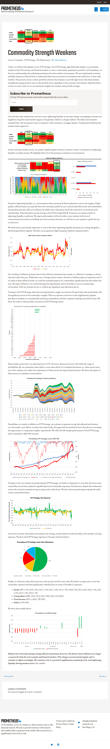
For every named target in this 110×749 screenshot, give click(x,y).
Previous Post (7, 676)
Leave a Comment (15, 60)
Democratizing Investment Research (17, 11)
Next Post (103, 676)
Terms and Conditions (65, 721)
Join (105, 2)
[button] (96, 9)
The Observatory (43, 60)
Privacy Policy (61, 724)
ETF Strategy (29, 60)
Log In (99, 2)
